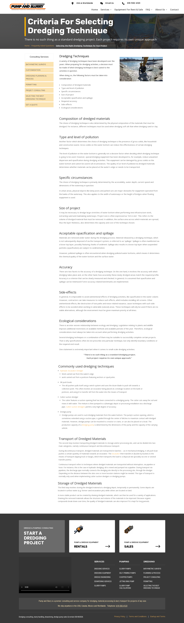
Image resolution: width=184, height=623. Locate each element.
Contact (174, 10)
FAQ (148, 10)
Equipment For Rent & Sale (128, 10)
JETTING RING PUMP (126, 581)
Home (94, 10)
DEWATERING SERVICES (103, 581)
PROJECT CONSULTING (151, 577)
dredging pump (88, 425)
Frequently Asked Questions (42, 45)
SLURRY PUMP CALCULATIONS (125, 587)
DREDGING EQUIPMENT (102, 573)
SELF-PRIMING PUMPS (127, 573)
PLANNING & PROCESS (151, 573)
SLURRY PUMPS (100, 586)
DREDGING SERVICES (102, 569)
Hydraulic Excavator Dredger (71, 371)
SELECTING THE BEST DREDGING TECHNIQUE (151, 587)
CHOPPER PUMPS (125, 577)
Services (105, 10)
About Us (160, 10)
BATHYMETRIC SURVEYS (152, 569)
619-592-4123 (133, 3)
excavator (116, 453)
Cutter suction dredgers (75, 407)
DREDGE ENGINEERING (102, 577)
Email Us (109, 3)
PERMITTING (147, 581)
